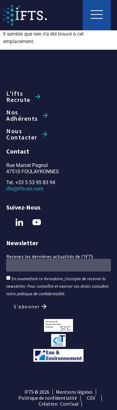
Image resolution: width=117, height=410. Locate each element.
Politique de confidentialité (47, 398)
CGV (91, 398)
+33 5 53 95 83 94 (35, 182)
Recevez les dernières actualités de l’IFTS (49, 256)
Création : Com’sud (58, 404)
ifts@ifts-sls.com (24, 189)
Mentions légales (74, 392)
